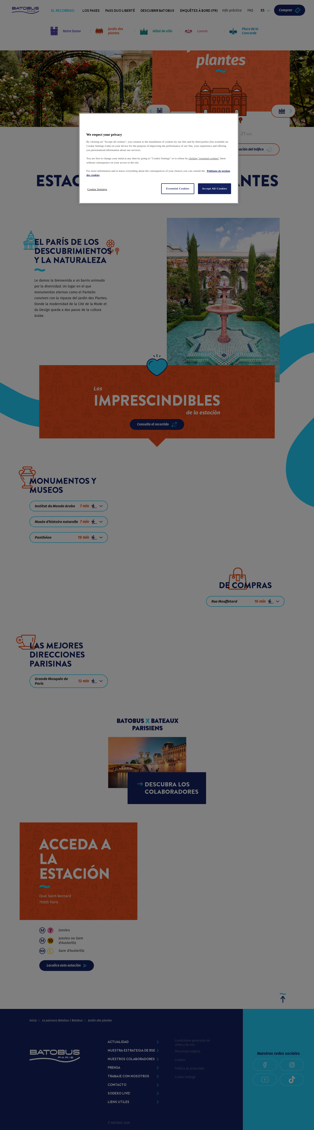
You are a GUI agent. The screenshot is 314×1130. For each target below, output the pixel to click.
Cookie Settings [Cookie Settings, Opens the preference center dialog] (97, 189)
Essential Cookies (177, 188)
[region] (158, 158)
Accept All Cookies (214, 188)
